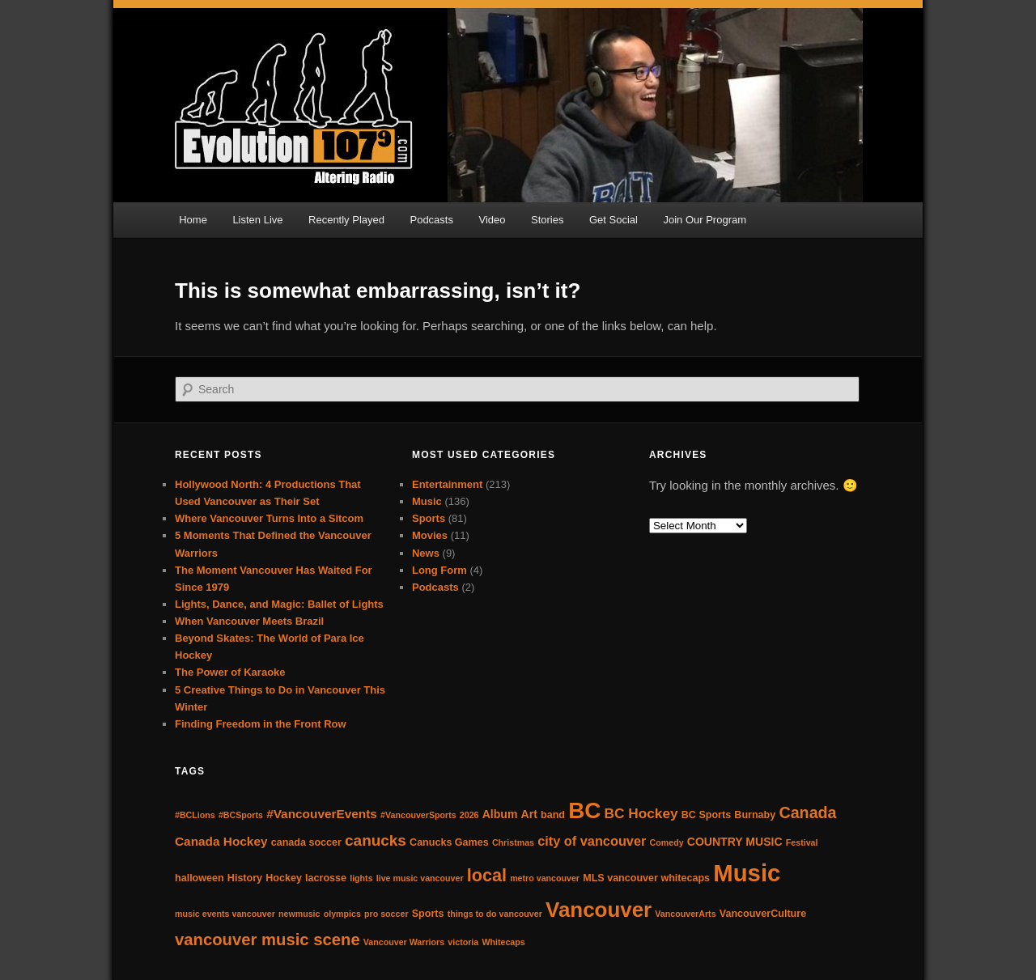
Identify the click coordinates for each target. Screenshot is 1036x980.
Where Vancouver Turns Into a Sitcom (269, 518)
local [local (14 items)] (487, 875)
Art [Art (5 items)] (529, 814)
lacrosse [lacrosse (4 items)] (325, 878)
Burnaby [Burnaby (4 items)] (754, 815)
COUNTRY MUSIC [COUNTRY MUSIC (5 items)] (735, 841)
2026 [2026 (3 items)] (469, 815)
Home (193, 220)
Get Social (613, 220)
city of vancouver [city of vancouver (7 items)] (591, 841)
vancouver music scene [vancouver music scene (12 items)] (267, 939)
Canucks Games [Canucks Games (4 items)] (449, 842)
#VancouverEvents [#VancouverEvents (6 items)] (321, 814)
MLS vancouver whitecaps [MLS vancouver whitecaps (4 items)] (646, 878)
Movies (430, 535)
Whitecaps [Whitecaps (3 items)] (503, 942)
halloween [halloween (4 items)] (199, 878)
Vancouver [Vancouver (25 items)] (599, 909)
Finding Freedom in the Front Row (260, 724)
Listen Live (257, 220)
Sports (428, 518)
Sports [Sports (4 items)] (428, 913)
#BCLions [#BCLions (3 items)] (195, 815)
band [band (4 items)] (553, 815)
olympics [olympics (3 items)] (342, 913)
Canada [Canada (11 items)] (807, 812)
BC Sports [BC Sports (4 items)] (706, 815)
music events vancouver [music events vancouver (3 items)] (225, 913)
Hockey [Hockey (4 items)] (283, 878)
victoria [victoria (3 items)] (463, 942)
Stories (547, 220)
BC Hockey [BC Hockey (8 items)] (641, 813)
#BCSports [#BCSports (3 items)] (241, 815)
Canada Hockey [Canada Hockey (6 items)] (221, 841)
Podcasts (431, 220)
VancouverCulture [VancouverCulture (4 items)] (763, 913)
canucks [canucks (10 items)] (375, 840)
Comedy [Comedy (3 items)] (667, 842)
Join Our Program (704, 220)
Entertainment (447, 484)
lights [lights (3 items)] (361, 878)
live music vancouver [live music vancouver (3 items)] (420, 878)
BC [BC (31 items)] (584, 810)
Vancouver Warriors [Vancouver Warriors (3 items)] (403, 942)
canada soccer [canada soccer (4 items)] (306, 842)
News (425, 553)
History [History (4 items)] (244, 878)
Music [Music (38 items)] (746, 872)
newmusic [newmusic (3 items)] (299, 913)
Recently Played (346, 220)
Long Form (439, 570)
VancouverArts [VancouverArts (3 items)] (685, 913)
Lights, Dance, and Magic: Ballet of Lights (279, 604)
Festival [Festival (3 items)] (802, 842)
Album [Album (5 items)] (500, 814)
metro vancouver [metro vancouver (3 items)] (545, 878)
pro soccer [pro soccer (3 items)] (386, 913)
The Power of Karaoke (230, 672)
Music (427, 501)
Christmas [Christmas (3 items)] (513, 842)
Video (491, 220)
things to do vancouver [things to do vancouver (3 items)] (495, 913)
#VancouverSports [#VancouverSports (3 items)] (418, 815)
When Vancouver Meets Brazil (249, 621)
